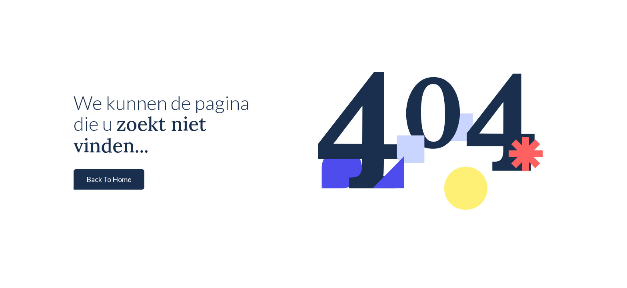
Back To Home (109, 179)
